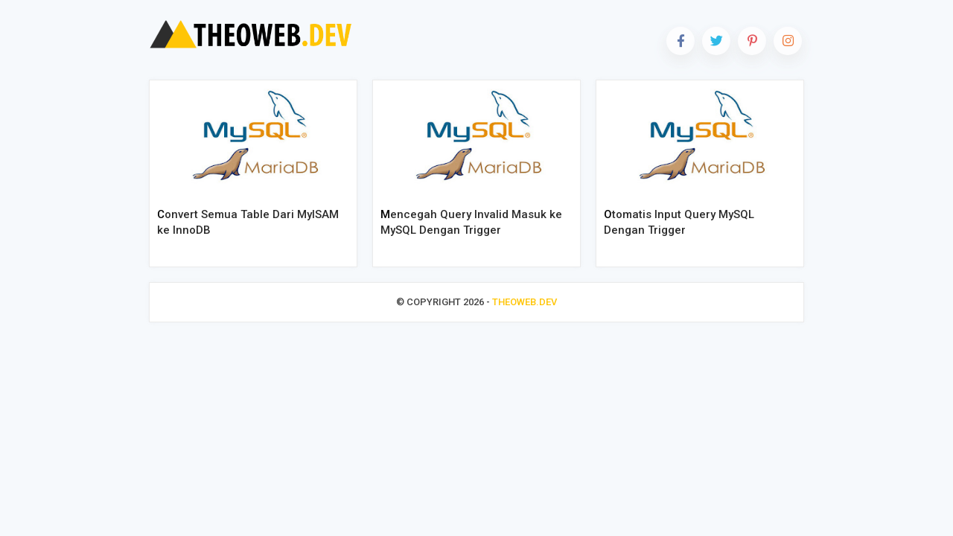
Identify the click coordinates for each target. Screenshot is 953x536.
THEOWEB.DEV (524, 301)
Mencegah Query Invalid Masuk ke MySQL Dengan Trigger (471, 222)
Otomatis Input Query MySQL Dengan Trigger (679, 222)
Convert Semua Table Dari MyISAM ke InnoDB (248, 222)
